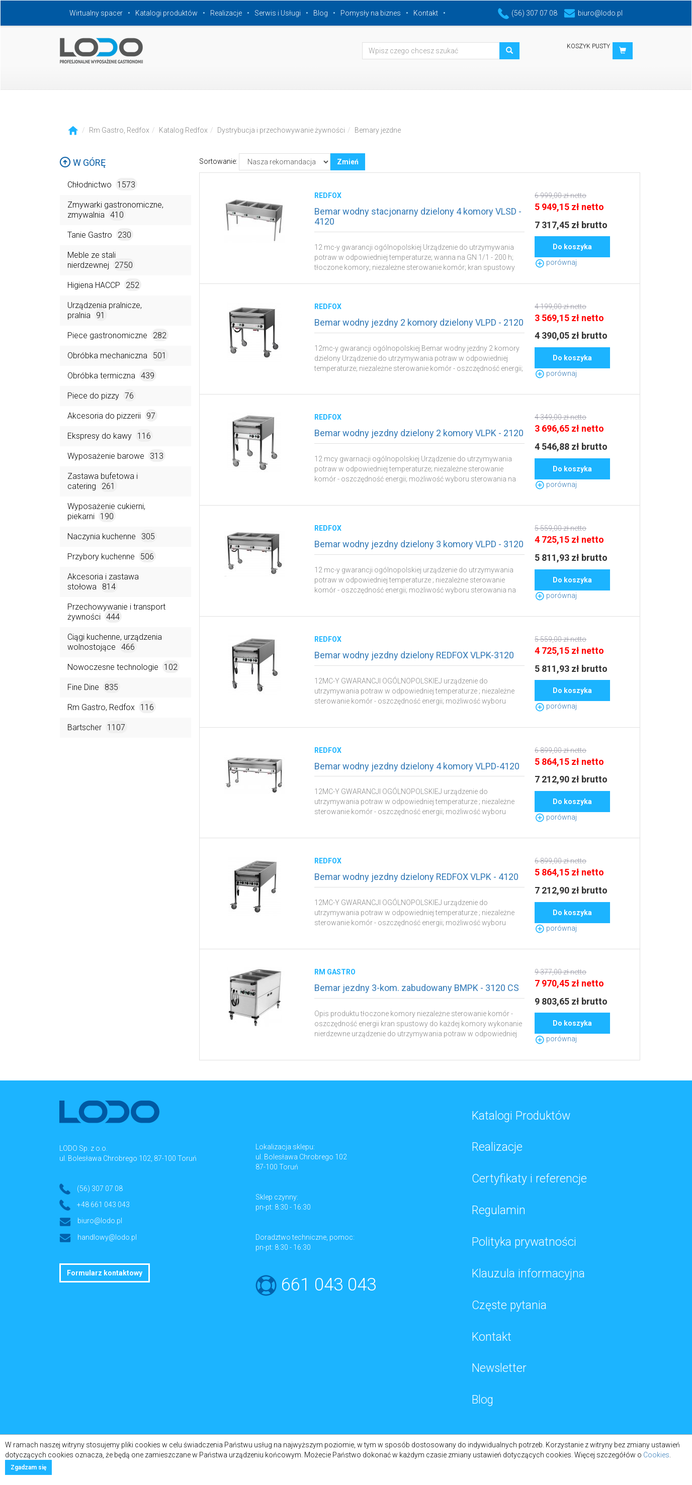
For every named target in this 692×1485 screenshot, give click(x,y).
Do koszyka (572, 247)
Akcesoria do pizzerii (112, 415)
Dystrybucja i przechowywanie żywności (281, 130)
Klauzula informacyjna (528, 1273)
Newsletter (499, 1368)
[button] (623, 50)
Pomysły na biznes (370, 13)
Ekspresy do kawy (110, 435)
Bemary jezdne (378, 130)
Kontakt (425, 13)
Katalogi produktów (166, 13)
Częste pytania (509, 1305)
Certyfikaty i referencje (529, 1178)
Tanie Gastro (100, 234)
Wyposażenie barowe (116, 455)
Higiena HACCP (104, 284)
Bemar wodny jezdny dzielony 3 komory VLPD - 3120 (419, 544)
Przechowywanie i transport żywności (116, 612)
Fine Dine (93, 686)
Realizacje (226, 13)
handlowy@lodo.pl (107, 1237)
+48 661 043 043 (103, 1205)
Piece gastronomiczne (117, 335)
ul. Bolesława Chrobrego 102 (301, 1157)
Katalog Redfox (183, 130)
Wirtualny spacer (96, 13)
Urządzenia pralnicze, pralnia (104, 311)
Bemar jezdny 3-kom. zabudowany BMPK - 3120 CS (416, 987)
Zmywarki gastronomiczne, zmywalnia (115, 210)
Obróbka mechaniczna (117, 355)
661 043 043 (328, 1284)
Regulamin (499, 1210)
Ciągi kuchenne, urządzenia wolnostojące (114, 642)
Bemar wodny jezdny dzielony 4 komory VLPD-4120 (417, 766)
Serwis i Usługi (277, 13)
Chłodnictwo (102, 184)
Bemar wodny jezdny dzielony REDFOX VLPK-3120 (414, 655)
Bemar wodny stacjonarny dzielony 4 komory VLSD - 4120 (418, 216)
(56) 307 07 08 (527, 13)
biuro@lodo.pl (593, 13)
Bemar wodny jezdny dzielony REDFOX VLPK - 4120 (416, 876)
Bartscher (97, 727)
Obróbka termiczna (111, 375)
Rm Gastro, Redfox (119, 130)
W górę (82, 162)
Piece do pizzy (101, 395)
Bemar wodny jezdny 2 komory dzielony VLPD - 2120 (419, 322)
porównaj (556, 262)
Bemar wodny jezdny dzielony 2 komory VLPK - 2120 (419, 433)
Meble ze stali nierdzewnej (101, 260)
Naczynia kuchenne (112, 536)
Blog (320, 13)
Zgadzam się (28, 1467)
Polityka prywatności (524, 1242)
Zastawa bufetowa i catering (102, 481)
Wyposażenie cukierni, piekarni (106, 512)
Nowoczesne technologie (123, 666)
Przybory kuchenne (111, 556)
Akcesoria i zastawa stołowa (103, 582)
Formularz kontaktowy (104, 1273)
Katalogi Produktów (521, 1116)
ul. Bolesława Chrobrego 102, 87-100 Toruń (128, 1158)
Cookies (656, 1455)
